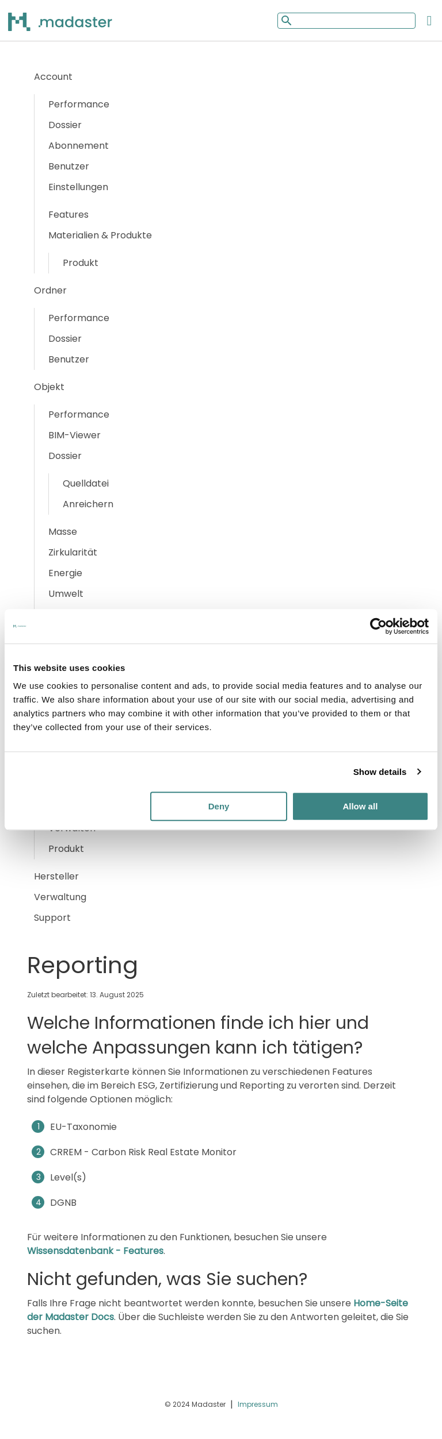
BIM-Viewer (74, 435)
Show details (380, 772)
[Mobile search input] (346, 21)
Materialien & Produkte (100, 235)
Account (53, 76)
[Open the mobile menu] (429, 21)
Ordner (50, 290)
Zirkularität (72, 552)
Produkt (80, 262)
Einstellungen (78, 187)
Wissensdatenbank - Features (95, 1250)
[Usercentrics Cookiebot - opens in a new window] (378, 626)
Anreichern (88, 504)
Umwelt (65, 593)
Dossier (65, 125)
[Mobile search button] (285, 20)
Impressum (258, 1404)
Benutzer (68, 166)
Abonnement (78, 145)
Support (52, 917)
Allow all (360, 806)
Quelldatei (86, 483)
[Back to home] (75, 21)
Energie (65, 573)
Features (68, 214)
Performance (78, 104)
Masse (62, 531)
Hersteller (56, 876)
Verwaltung (60, 897)
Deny (219, 806)
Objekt (49, 386)
